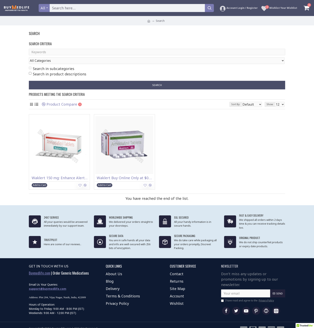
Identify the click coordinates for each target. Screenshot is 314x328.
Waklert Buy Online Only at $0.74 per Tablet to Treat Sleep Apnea (125, 170)
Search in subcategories (51, 61)
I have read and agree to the (248, 293)
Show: (271, 96)
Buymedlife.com (39, 266)
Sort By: (232, 96)
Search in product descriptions (57, 66)
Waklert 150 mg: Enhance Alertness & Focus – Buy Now (60, 170)
